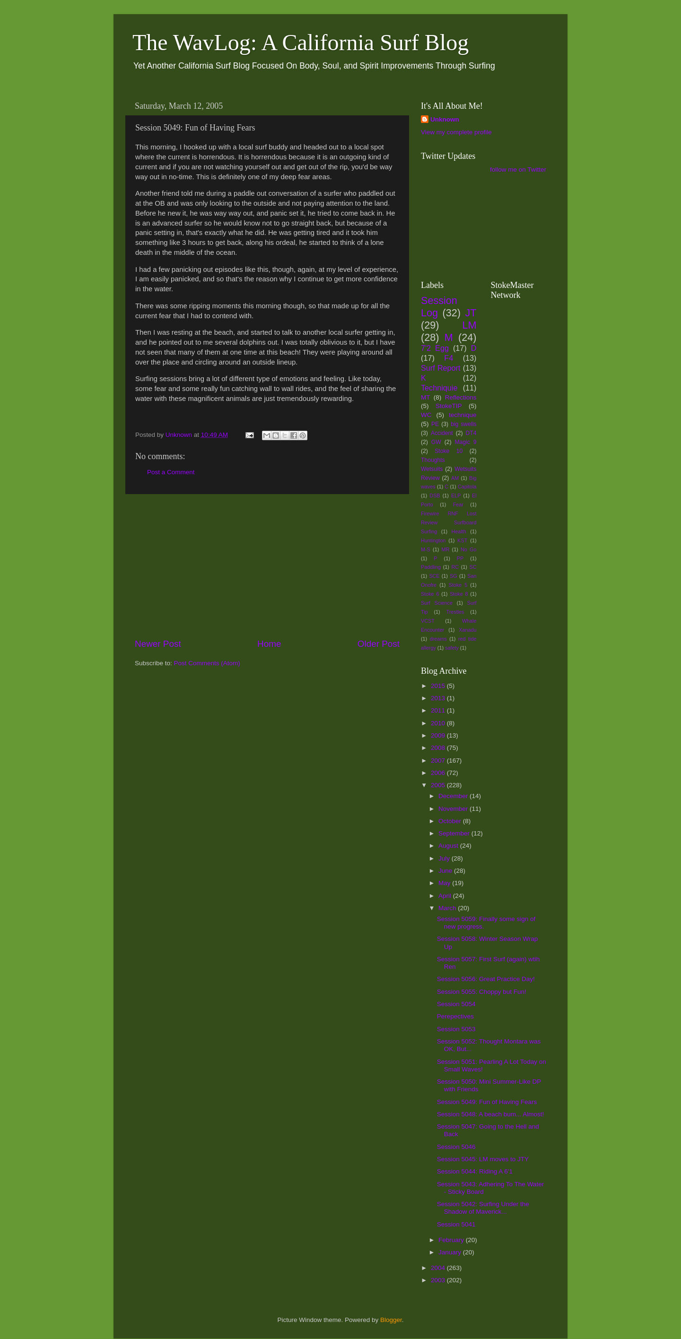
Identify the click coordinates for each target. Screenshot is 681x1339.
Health (459, 531)
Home (269, 644)
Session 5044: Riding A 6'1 (475, 1171)
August (449, 845)
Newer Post (158, 644)
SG (453, 576)
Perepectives (455, 1016)
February (452, 1239)
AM (455, 478)
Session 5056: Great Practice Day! (486, 979)
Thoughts (433, 460)
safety (452, 648)
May (445, 883)
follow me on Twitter (518, 169)
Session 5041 (456, 1224)
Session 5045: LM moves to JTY (483, 1159)
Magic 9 (465, 442)
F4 (448, 358)
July (445, 858)
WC (426, 414)
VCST (428, 621)
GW (436, 442)
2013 (439, 698)
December (454, 796)
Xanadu (467, 630)
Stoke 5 (457, 585)
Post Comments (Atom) (207, 663)
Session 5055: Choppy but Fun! (481, 991)
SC (473, 567)
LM (470, 325)
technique (463, 414)
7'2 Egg (435, 348)
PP (460, 558)
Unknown (444, 119)
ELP (456, 495)
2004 (439, 1267)
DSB (434, 495)
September (454, 833)
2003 (439, 1280)
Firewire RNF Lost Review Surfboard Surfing (449, 522)
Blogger (391, 1319)
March (448, 908)
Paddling (431, 567)
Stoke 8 (459, 594)
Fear (458, 504)
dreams (438, 639)
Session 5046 (456, 1146)
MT (425, 397)
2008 (439, 747)
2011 (439, 710)
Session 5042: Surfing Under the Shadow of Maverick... (483, 1207)
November (454, 808)
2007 (439, 760)
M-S (425, 549)
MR (446, 549)
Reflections (461, 397)
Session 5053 (456, 1029)
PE (435, 424)
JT (471, 313)
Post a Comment (171, 472)
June (446, 870)
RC (455, 567)
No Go (468, 549)
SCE (434, 576)
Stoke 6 (430, 594)
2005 (439, 785)
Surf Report (440, 368)
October (450, 821)
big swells (463, 424)
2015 (439, 685)
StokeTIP (449, 405)
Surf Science (437, 603)
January (450, 1252)
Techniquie (439, 387)
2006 (439, 772)
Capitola (467, 486)
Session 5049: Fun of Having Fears (487, 1101)
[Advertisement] (267, 566)
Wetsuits (432, 469)
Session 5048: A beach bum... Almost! (490, 1114)
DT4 (471, 433)
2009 (439, 735)
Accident (442, 433)
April (445, 895)
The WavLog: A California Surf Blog (300, 42)
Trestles (455, 612)
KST (462, 540)
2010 (439, 723)
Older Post (379, 644)
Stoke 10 (449, 451)
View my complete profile (456, 132)
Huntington (433, 540)
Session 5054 (456, 1004)
